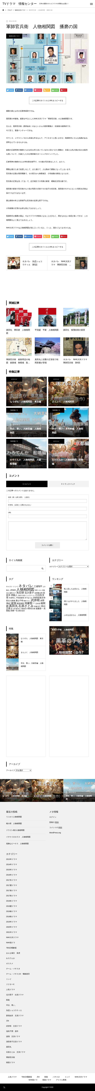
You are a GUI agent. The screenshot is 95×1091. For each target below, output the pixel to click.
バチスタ (56, 1077)
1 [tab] (67, 651)
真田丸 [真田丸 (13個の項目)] (13, 606)
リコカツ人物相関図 (14, 817)
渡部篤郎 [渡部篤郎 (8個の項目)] (20, 603)
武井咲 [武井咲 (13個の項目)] (35, 600)
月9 (7, 1021)
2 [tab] (69, 651)
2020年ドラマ (11, 927)
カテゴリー (53, 566)
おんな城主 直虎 (13, 953)
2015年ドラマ (11, 870)
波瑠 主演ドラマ (13, 1036)
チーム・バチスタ (13, 969)
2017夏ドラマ (11, 885)
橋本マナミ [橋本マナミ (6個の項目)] (27, 600)
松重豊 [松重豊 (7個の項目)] (12, 601)
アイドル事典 (61, 1080)
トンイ (8, 979)
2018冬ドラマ (11, 901)
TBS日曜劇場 (11, 948)
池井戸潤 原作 (12, 1031)
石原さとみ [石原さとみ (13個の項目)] (26, 606)
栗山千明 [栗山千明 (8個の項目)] (19, 600)
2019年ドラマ (11, 922)
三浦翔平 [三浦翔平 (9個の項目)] (38, 586)
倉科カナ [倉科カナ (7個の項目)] (12, 593)
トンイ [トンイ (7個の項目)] (15, 586)
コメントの (55, 827)
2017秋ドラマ (11, 896)
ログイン (52, 817)
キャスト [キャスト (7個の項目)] (9, 586)
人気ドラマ (10, 989)
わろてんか (10, 958)
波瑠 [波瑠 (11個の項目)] (13, 603)
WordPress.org (55, 833)
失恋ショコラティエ (14, 1010)
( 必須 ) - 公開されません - (20, 505)
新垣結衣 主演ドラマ (15, 1016)
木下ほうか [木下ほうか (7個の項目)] (28, 598)
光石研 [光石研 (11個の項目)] (20, 592)
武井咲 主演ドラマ (14, 1026)
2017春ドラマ (11, 890)
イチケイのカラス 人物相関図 (18, 837)
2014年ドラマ (11, 864)
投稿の (54, 822)
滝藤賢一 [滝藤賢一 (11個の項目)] (29, 603)
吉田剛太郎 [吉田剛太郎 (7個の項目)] (39, 593)
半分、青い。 (11, 1005)
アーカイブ (10, 770)
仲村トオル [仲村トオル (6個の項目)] (38, 590)
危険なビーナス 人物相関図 (17, 844)
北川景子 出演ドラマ (15, 995)
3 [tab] (71, 651)
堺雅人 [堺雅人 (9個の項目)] (14, 595)
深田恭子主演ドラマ (14, 1042)
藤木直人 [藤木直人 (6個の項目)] (18, 608)
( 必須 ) (18, 497)
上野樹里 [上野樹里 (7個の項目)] (12, 590)
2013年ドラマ (11, 859)
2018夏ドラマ (11, 906)
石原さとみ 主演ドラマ (15, 1052)
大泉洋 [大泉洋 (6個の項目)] (20, 595)
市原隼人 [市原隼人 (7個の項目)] (12, 598)
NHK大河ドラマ (14, 36)
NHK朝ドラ (14, 410)
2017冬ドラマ (11, 880)
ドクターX (10, 984)
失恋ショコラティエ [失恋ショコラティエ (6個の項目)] (28, 595)
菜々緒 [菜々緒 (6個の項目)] (13, 608)
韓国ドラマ (10, 1062)
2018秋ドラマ (11, 917)
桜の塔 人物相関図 (14, 823)
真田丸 (8, 1047)
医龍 (8, 1000)
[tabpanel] (69, 640)
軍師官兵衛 (10, 1057)
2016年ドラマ (11, 875)
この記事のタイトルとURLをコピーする (47, 101)
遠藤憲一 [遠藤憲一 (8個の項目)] (39, 608)
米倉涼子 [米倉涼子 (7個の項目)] (37, 606)
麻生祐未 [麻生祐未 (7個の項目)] (21, 611)
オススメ (14, 379)
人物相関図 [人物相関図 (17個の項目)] (25, 589)
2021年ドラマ (11, 932)
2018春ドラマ (11, 911)
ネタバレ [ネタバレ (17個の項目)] (25, 586)
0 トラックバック (68, 484)
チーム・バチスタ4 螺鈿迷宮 (18, 974)
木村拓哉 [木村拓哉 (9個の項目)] (37, 597)
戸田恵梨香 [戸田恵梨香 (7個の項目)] (20, 598)
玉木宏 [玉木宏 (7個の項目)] (37, 603)
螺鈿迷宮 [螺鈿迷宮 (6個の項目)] (24, 608)
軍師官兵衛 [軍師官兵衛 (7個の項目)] (31, 609)
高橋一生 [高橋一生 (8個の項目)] (14, 611)
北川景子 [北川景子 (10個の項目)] (29, 592)
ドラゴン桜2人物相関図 (15, 830)
